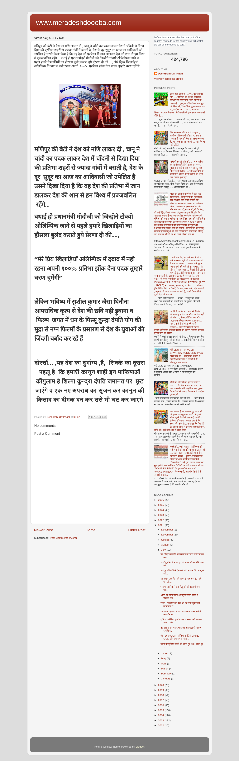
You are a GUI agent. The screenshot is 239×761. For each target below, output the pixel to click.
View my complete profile (168, 78)
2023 (161, 515)
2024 (161, 510)
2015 (161, 710)
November (167, 534)
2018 (161, 695)
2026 (161, 499)
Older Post (136, 530)
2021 (161, 525)
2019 (161, 690)
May (164, 658)
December (167, 529)
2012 (161, 725)
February (166, 673)
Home (90, 530)
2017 (161, 700)
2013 (161, 720)
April (164, 663)
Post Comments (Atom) (63, 537)
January (166, 678)
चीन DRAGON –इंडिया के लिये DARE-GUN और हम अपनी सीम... (180, 637)
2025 (161, 505)
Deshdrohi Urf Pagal (170, 73)
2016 (161, 705)
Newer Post (43, 530)
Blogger (140, 746)
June (164, 653)
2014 (161, 715)
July (164, 549)
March (165, 668)
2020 (161, 685)
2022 (161, 520)
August (165, 544)
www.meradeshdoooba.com (78, 22)
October (166, 539)
